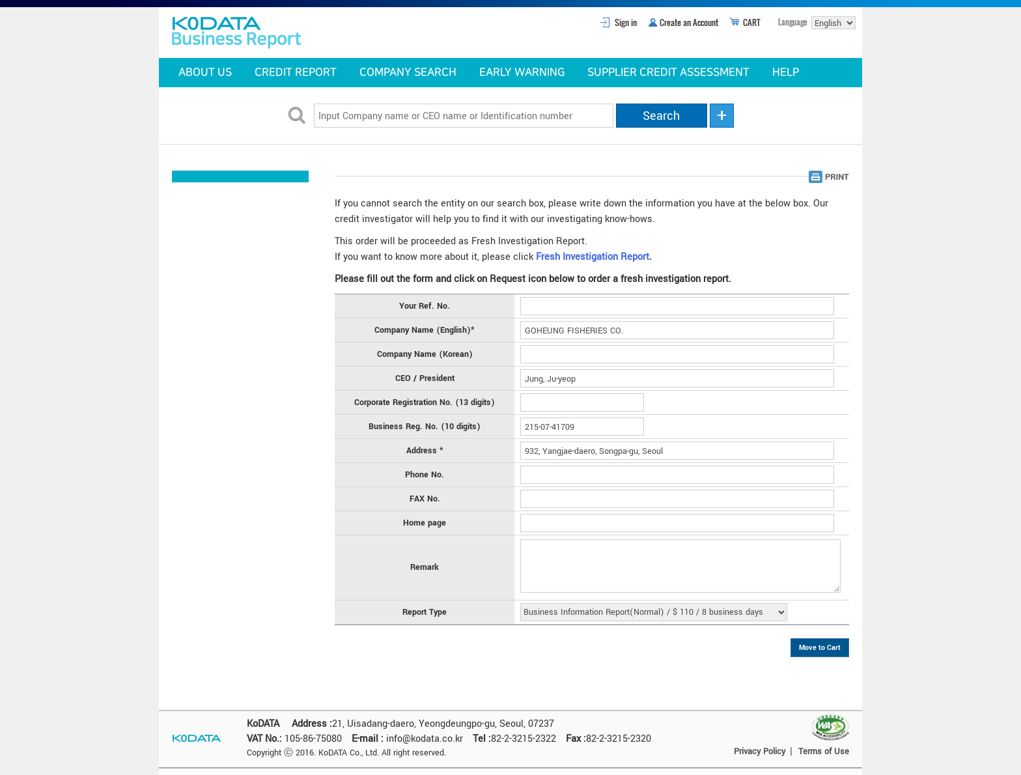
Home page (424, 523)
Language (792, 21)
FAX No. (425, 499)
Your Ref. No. (424, 306)
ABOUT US (205, 72)
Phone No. (424, 475)
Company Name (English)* (424, 330)
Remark (424, 567)
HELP (785, 72)
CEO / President (425, 378)
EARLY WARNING (522, 72)
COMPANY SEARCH (407, 72)
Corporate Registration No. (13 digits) (424, 402)
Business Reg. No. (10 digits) (425, 426)
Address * (424, 451)
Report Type (424, 612)
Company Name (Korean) (425, 354)
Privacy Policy (759, 751)
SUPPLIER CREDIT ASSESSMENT (668, 72)
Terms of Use (823, 751)
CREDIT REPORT (296, 72)
